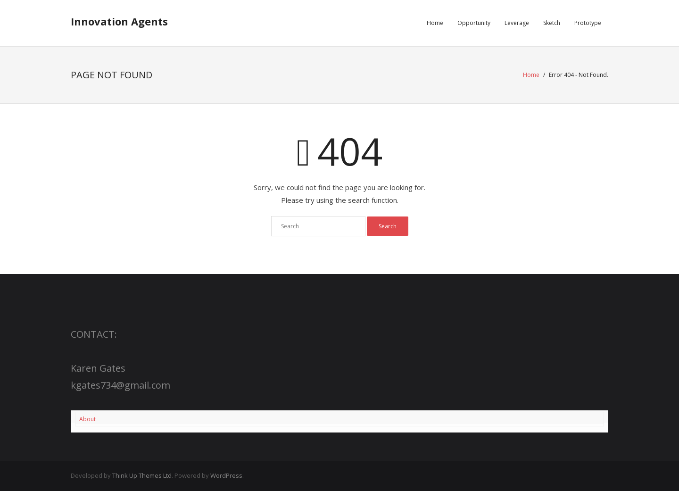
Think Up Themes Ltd (142, 475)
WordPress (226, 475)
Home (531, 75)
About (87, 419)
